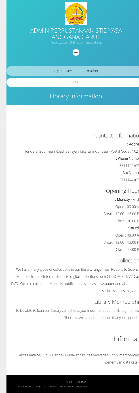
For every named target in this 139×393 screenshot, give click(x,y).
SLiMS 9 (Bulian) (69, 382)
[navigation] (69, 52)
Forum (20, 386)
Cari (69, 82)
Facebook (63, 386)
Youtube (40, 386)
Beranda (75, 386)
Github (29, 386)
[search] (69, 71)
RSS (13, 386)
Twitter (51, 386)
